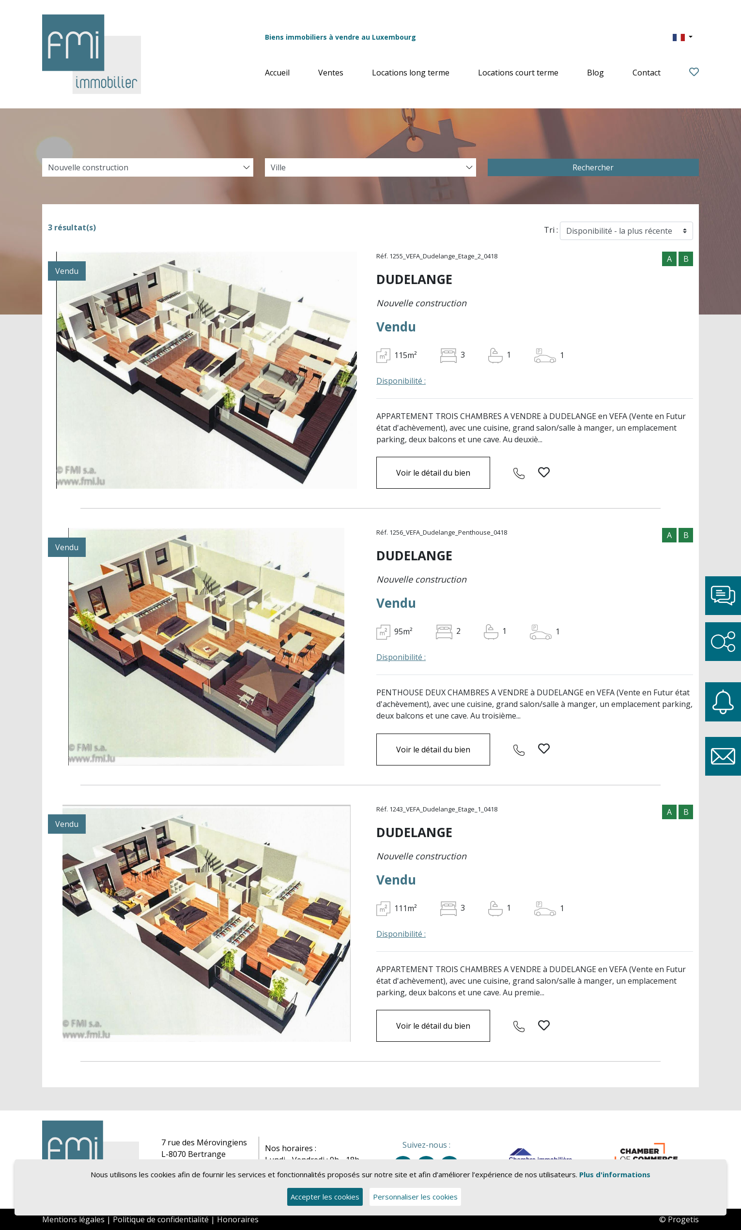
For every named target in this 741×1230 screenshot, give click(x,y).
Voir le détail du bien (433, 472)
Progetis (683, 1219)
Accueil (277, 72)
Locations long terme (410, 72)
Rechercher (593, 167)
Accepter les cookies (325, 1197)
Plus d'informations (614, 1175)
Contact (647, 72)
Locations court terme (518, 72)
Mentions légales (73, 1219)
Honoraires (238, 1219)
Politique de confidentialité (161, 1219)
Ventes (330, 72)
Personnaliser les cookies (415, 1197)
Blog (595, 72)
